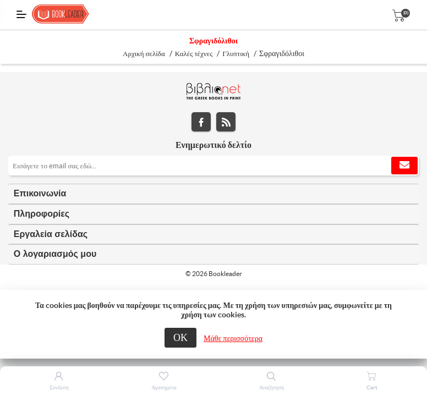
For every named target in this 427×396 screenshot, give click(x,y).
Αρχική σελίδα (144, 54)
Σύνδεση (59, 387)
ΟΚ (180, 337)
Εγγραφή (404, 165)
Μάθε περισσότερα (233, 338)
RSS (226, 121)
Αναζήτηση (271, 387)
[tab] (213, 194)
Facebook (201, 121)
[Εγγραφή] (213, 165)
